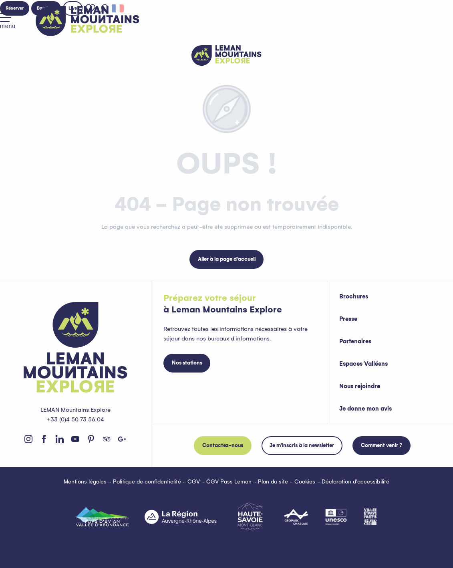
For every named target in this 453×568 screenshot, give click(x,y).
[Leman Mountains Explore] (226, 55)
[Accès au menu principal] (8, 21)
